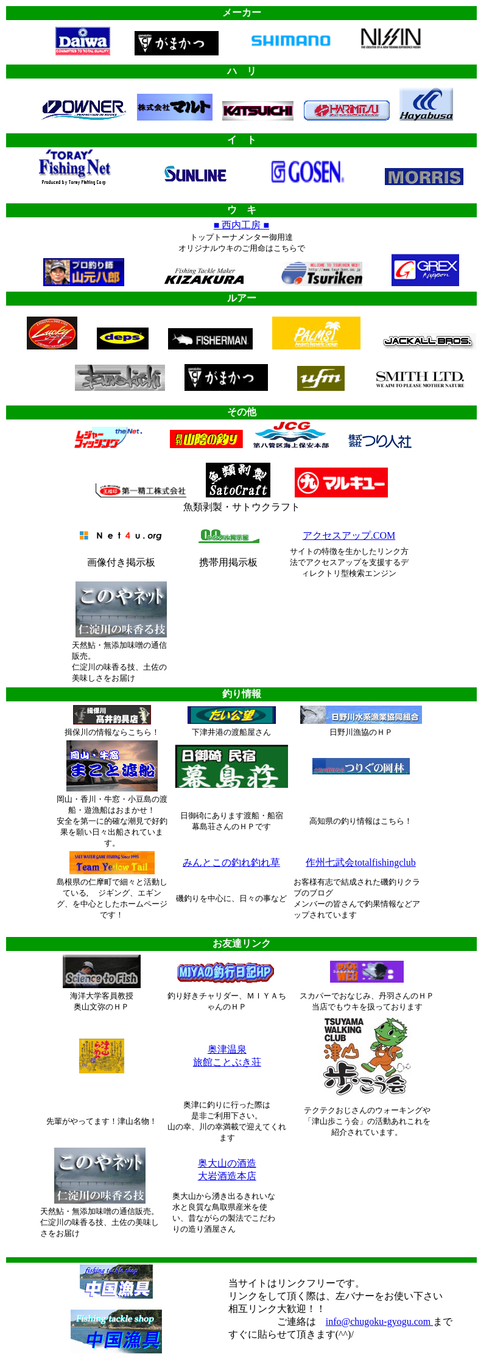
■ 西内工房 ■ (241, 225)
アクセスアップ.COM (349, 535)
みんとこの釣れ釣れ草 (231, 862)
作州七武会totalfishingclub (360, 862)
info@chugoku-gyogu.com (379, 1321)
